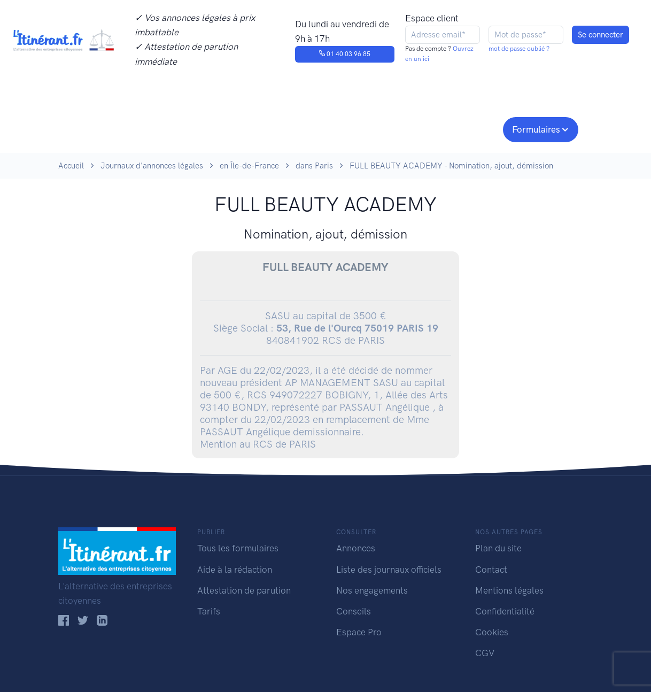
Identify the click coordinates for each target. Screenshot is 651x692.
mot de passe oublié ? (519, 48)
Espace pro (467, 128)
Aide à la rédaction (234, 569)
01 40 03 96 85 (344, 54)
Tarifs (208, 611)
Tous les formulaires (237, 548)
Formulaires (536, 129)
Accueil (71, 166)
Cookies (491, 632)
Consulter (169, 128)
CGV (484, 653)
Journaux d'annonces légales (151, 166)
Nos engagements (323, 128)
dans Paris (314, 166)
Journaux (234, 128)
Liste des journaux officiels (388, 569)
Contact (491, 569)
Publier (100, 128)
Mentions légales (509, 590)
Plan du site (498, 548)
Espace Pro (359, 632)
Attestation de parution (244, 590)
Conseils (402, 128)
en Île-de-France (249, 166)
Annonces (355, 548)
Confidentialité (504, 611)
